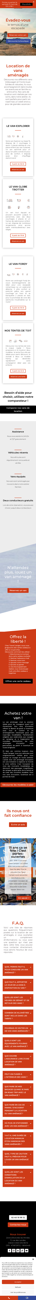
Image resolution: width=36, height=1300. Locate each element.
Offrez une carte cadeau (18, 676)
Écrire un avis (18, 820)
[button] (33, 1259)
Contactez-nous (18, 1220)
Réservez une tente (18, 372)
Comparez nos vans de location (18, 404)
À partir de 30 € (18, 366)
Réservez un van (18, 165)
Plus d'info (26, 4)
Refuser (18, 1287)
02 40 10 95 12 (18, 1212)
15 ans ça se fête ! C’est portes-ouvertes (18, 849)
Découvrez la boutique (18, 36)
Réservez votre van (17, 30)
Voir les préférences (18, 1292)
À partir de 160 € (18, 159)
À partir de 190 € (18, 303)
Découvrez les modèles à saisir (18, 780)
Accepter (18, 1282)
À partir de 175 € (18, 230)
